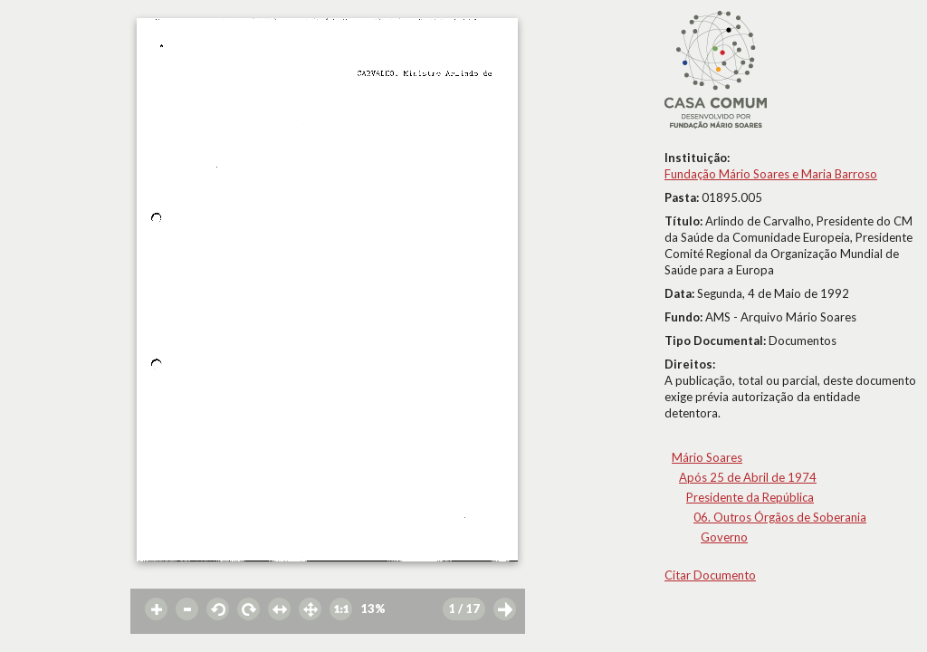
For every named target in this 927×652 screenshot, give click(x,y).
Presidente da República (750, 497)
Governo (724, 537)
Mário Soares (707, 457)
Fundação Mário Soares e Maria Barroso (770, 174)
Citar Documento (710, 575)
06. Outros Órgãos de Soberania (779, 517)
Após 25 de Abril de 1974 (748, 477)
